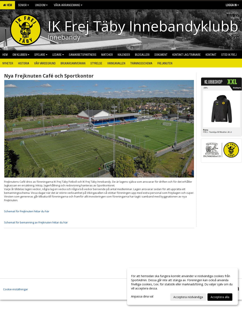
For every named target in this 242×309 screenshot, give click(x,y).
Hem (7, 5)
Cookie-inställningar (15, 289)
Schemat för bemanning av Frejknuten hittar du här (36, 222)
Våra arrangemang (68, 5)
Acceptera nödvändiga (188, 297)
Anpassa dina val (142, 296)
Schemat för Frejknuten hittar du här (26, 211)
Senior (23, 5)
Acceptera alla (220, 297)
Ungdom (41, 5)
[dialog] (182, 286)
